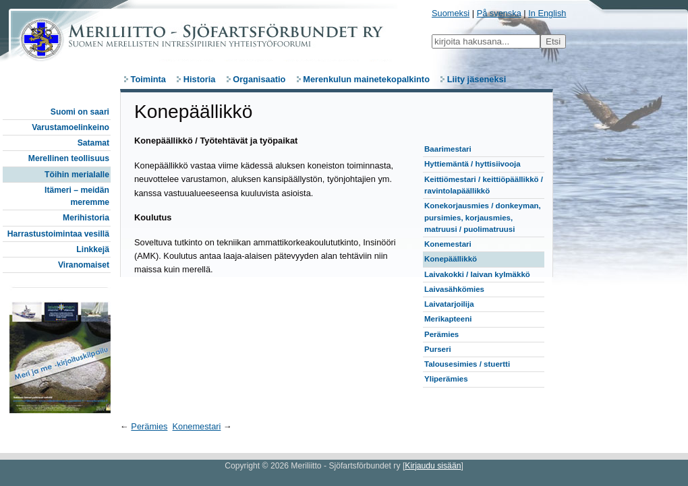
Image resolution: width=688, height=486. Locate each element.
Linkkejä (92, 249)
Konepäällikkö (450, 259)
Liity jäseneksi (477, 79)
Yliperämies (446, 379)
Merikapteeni (447, 319)
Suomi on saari (80, 112)
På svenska (499, 13)
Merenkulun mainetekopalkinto (366, 79)
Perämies (441, 334)
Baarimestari (447, 149)
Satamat (93, 143)
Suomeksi (450, 13)
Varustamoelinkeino (70, 127)
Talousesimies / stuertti (467, 364)
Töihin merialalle (77, 174)
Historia (199, 79)
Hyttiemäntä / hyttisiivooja (472, 164)
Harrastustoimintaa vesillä (58, 234)
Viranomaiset (83, 265)
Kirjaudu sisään (433, 465)
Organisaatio (259, 79)
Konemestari (447, 244)
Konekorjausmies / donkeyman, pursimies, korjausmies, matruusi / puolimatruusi (482, 217)
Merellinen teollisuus (68, 158)
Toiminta (148, 79)
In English (547, 13)
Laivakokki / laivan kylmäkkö (477, 274)
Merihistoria (86, 217)
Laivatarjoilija (449, 304)
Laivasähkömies (454, 289)
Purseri (437, 349)
